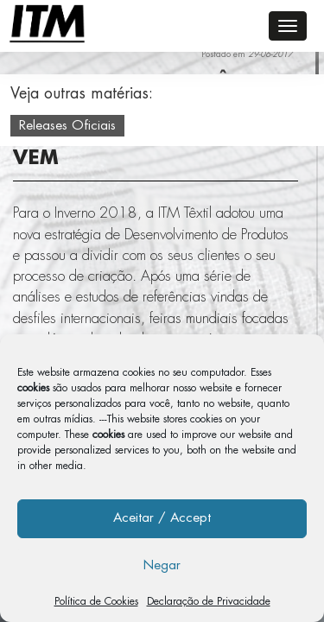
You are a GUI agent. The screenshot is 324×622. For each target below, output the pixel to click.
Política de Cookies (96, 601)
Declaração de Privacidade (208, 601)
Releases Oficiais (67, 125)
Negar (162, 565)
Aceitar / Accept (162, 517)
